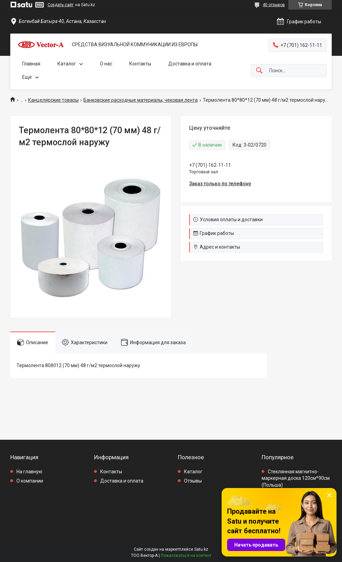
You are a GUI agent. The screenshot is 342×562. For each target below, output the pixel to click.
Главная (31, 63)
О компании (29, 481)
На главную (29, 471)
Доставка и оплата (189, 63)
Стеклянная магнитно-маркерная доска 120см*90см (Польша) (296, 478)
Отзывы (193, 481)
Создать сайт (61, 4)
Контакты (140, 63)
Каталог (66, 63)
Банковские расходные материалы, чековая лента (140, 100)
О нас (106, 63)
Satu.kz (201, 549)
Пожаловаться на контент (186, 555)
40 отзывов (274, 4)
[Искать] (259, 70)
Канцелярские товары (53, 100)
